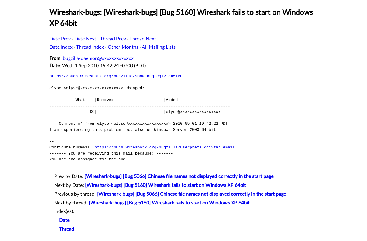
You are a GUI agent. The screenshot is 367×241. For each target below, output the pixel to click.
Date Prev (60, 39)
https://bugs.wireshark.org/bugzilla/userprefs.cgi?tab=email (164, 147)
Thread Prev (113, 39)
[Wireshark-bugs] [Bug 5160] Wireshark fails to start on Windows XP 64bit (165, 185)
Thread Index (90, 47)
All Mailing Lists (159, 47)
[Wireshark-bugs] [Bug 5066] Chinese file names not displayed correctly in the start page (178, 176)
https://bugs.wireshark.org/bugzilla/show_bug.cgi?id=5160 (116, 76)
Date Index (61, 47)
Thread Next (143, 39)
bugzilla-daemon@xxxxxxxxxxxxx (98, 58)
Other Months (123, 47)
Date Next (85, 39)
